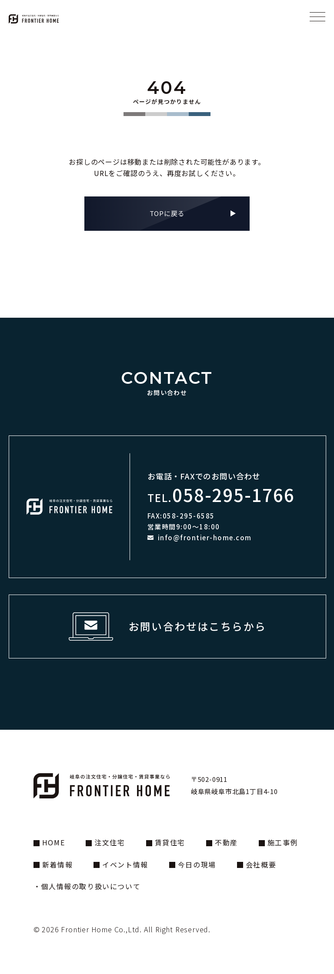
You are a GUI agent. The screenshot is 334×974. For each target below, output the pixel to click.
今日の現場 (197, 864)
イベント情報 (125, 864)
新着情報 (57, 864)
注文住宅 (109, 842)
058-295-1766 (233, 494)
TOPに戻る (167, 213)
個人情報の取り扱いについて (90, 886)
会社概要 (261, 864)
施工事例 (282, 842)
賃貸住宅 (170, 842)
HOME (53, 842)
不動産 (226, 842)
